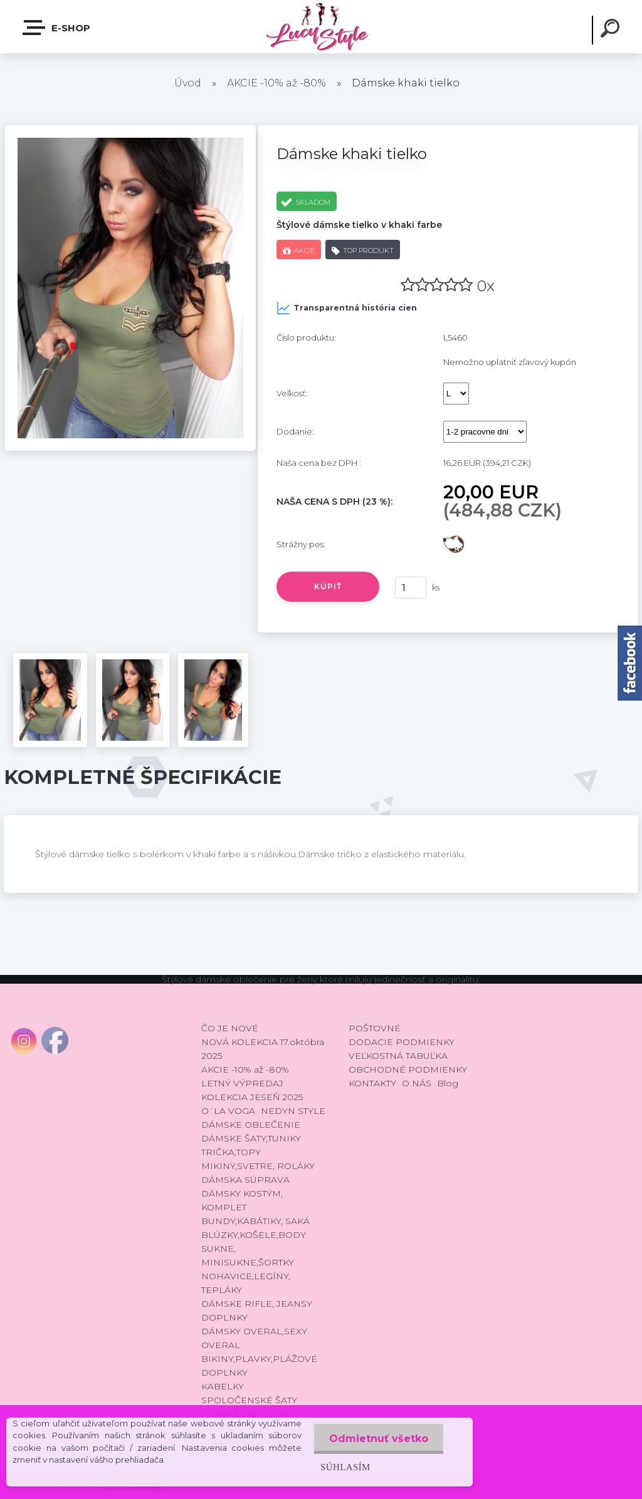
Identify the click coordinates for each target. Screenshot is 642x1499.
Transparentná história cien (346, 308)
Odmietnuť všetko (378, 1439)
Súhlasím (344, 1466)
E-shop (57, 27)
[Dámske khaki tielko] (130, 129)
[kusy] (410, 588)
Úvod (187, 83)
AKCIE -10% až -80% (276, 83)
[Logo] (320, 27)
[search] (612, 30)
